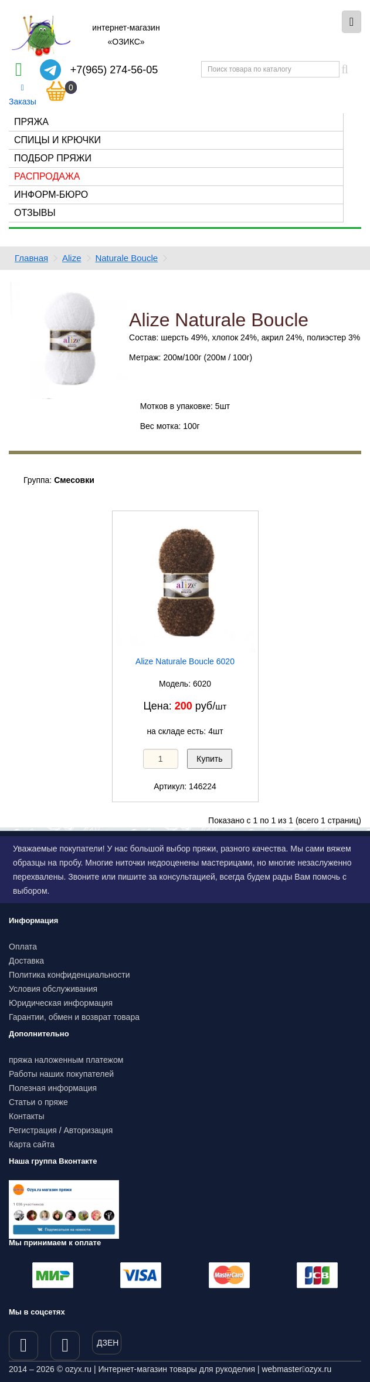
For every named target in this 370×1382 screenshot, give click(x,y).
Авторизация (88, 1130)
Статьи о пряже (38, 1102)
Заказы (22, 95)
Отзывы (35, 213)
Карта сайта (32, 1144)
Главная (31, 258)
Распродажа (47, 176)
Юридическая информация (61, 1003)
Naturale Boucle (126, 258)
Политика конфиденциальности (69, 974)
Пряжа (31, 122)
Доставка (26, 960)
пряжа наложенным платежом (66, 1060)
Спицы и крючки (57, 140)
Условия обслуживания (53, 989)
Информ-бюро (51, 195)
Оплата (23, 946)
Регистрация (33, 1130)
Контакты (26, 1116)
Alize (72, 258)
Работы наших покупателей (61, 1074)
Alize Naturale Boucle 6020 (185, 661)
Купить (209, 758)
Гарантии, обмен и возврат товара (74, 1017)
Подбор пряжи (52, 158)
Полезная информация (53, 1088)
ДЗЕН (107, 1342)
